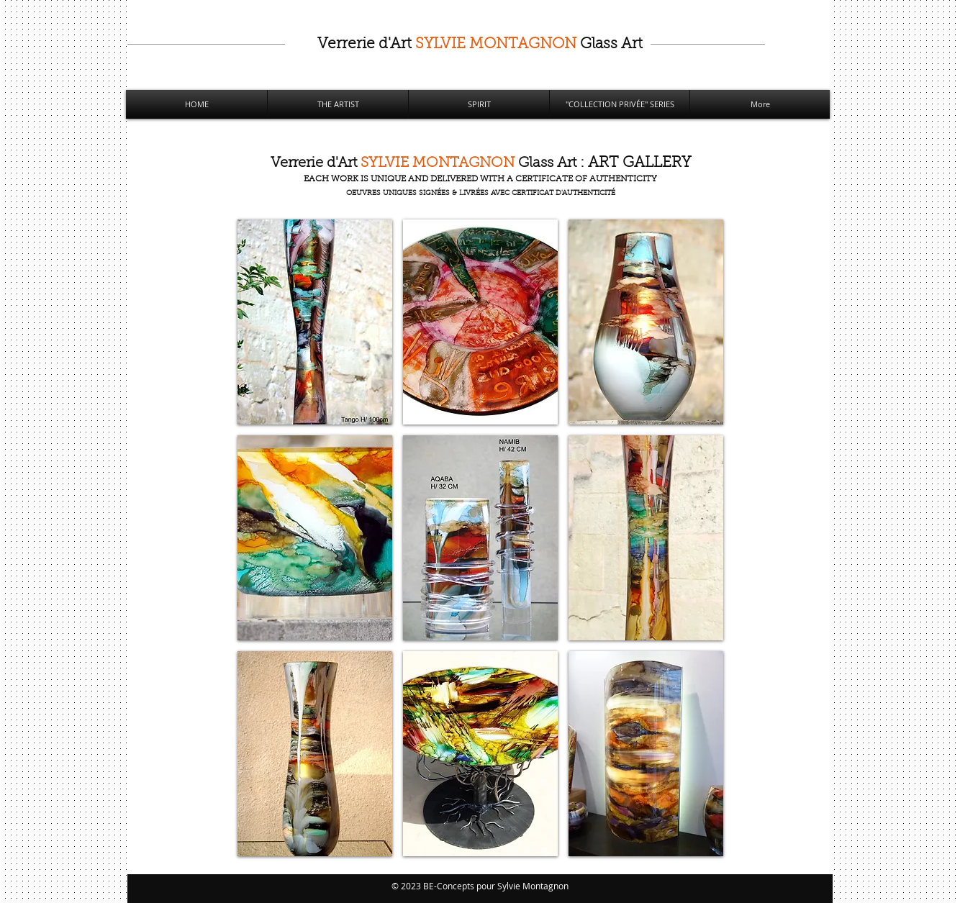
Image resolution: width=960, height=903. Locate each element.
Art (480, 44)
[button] (314, 322)
